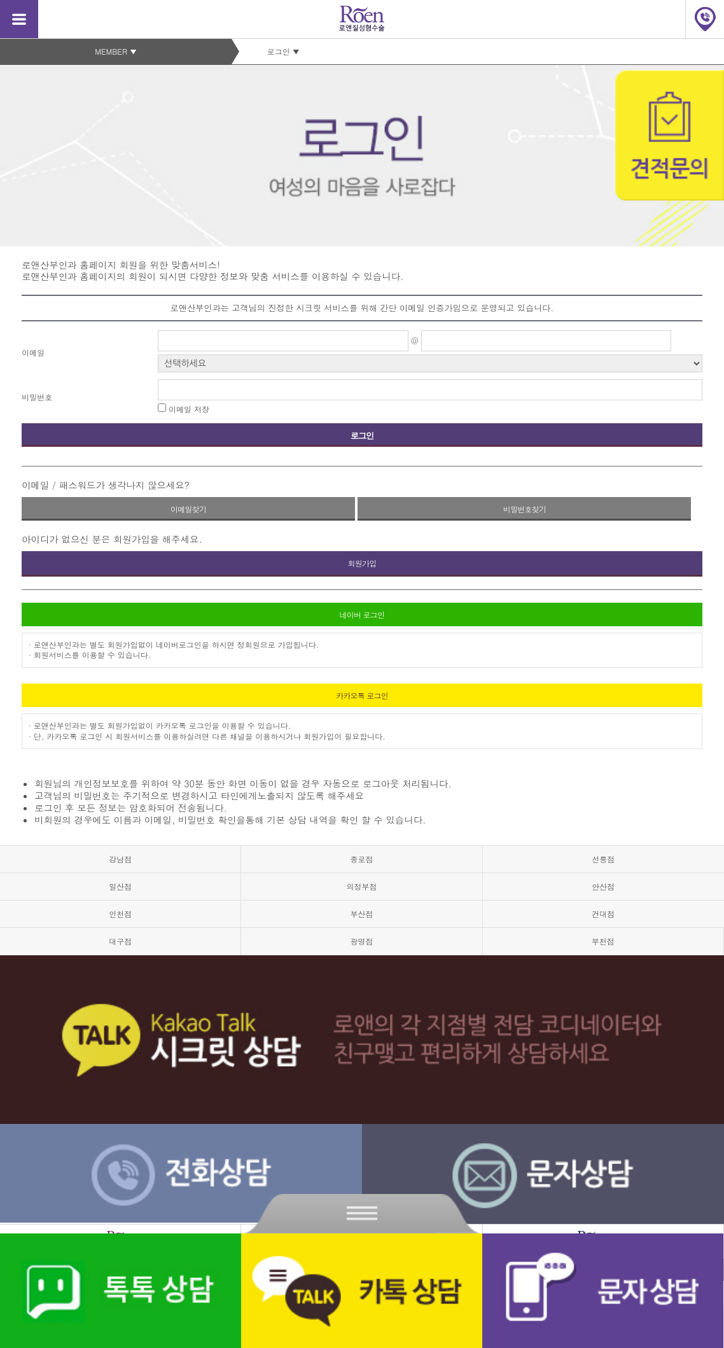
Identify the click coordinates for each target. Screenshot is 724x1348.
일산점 (120, 886)
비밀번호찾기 (524, 508)
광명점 (361, 941)
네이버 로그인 (362, 614)
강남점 (120, 858)
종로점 (361, 858)
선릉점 (603, 858)
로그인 (362, 435)
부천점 (603, 941)
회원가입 (361, 563)
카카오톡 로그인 (362, 695)
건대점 (603, 913)
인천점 (120, 913)
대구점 (120, 941)
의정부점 (361, 886)
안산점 (603, 886)
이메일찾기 (188, 508)
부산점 (361, 913)
